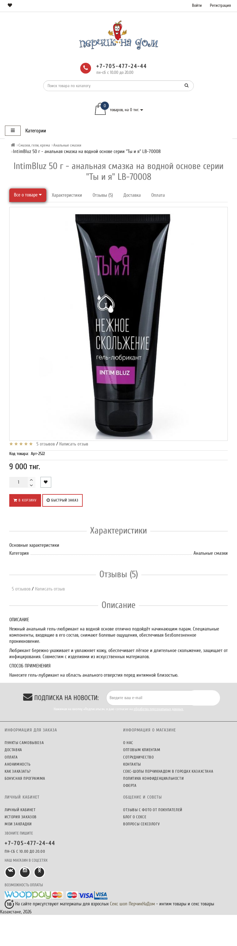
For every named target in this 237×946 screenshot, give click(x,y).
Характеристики (67, 195)
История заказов (21, 817)
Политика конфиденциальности (153, 778)
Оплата (158, 195)
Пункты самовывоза (24, 742)
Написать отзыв (73, 444)
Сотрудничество (138, 757)
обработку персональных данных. (159, 709)
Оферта (130, 785)
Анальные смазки (67, 145)
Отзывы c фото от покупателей (152, 809)
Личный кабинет (20, 809)
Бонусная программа (25, 778)
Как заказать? (18, 771)
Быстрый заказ (62, 500)
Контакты (132, 764)
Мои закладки (18, 824)
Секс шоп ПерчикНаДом (132, 904)
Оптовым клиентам (141, 749)
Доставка (132, 195)
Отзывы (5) (103, 195)
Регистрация (220, 5)
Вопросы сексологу (141, 824)
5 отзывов (44, 444)
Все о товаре (28, 195)
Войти (197, 5)
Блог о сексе (134, 817)
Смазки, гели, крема (34, 145)
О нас (128, 742)
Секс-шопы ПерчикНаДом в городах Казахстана (168, 771)
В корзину (25, 500)
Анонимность (18, 764)
